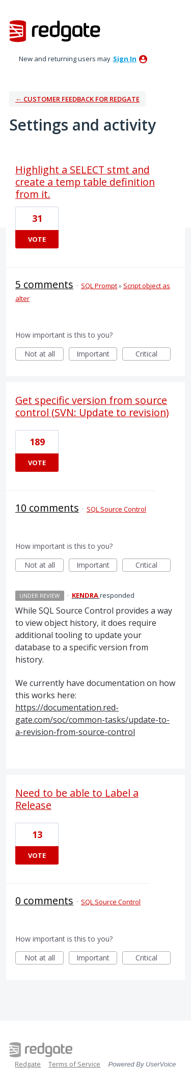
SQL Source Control (116, 509)
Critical (153, 355)
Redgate (28, 1064)
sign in (125, 58)
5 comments (44, 284)
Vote (37, 239)
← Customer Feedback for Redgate (77, 99)
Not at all (44, 355)
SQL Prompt (99, 285)
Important (96, 355)
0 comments (44, 900)
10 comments (47, 508)
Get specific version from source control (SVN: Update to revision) (92, 406)
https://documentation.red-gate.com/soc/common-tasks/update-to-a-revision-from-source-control (92, 720)
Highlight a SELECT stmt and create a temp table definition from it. (85, 182)
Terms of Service (74, 1064)
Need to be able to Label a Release (77, 799)
